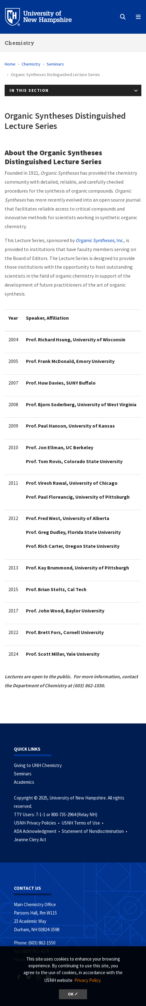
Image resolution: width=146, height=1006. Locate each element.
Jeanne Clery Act (30, 839)
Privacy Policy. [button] (87, 980)
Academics (24, 782)
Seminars (55, 64)
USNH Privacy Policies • (37, 823)
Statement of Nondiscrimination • (95, 831)
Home (10, 64)
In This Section (29, 90)
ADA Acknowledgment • (37, 831)
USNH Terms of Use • (82, 823)
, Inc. (100, 240)
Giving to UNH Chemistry (38, 765)
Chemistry (20, 42)
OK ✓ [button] (73, 994)
